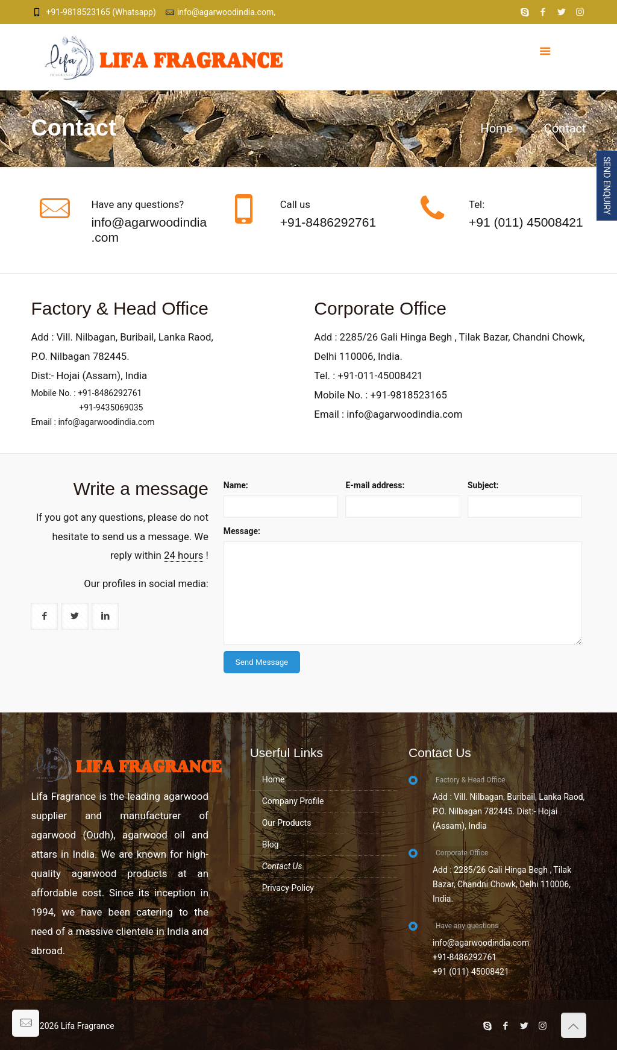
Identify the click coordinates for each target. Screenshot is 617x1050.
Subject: (483, 485)
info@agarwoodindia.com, (226, 12)
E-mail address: (374, 485)
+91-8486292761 (328, 222)
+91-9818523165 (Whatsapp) (100, 12)
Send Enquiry (607, 186)
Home (496, 128)
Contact (565, 128)
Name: (236, 485)
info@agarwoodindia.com (149, 229)
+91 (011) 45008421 (526, 222)
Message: (242, 531)
